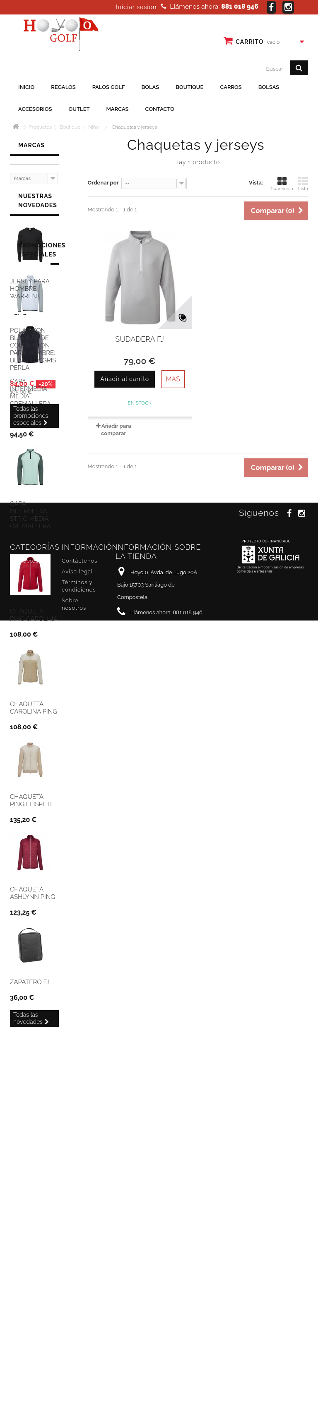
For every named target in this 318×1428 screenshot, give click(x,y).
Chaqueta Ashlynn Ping (32, 898)
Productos (24, 1327)
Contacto (160, 109)
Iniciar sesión (136, 7)
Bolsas (268, 87)
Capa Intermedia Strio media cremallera (30, 521)
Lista (303, 184)
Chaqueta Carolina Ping (33, 713)
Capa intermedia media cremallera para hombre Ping (32, 405)
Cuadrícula (281, 184)
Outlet (79, 109)
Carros (230, 87)
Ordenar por (103, 183)
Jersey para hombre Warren (29, 294)
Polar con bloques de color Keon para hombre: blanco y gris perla (33, 1157)
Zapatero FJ (29, 988)
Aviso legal (77, 1338)
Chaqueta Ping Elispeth (32, 806)
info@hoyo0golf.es (173, 1394)
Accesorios (35, 109)
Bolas (150, 87)
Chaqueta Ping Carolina (33, 620)
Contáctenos (79, 1327)
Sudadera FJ (139, 339)
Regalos (63, 87)
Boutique (189, 87)
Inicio (26, 87)
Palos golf (108, 87)
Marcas (117, 109)
